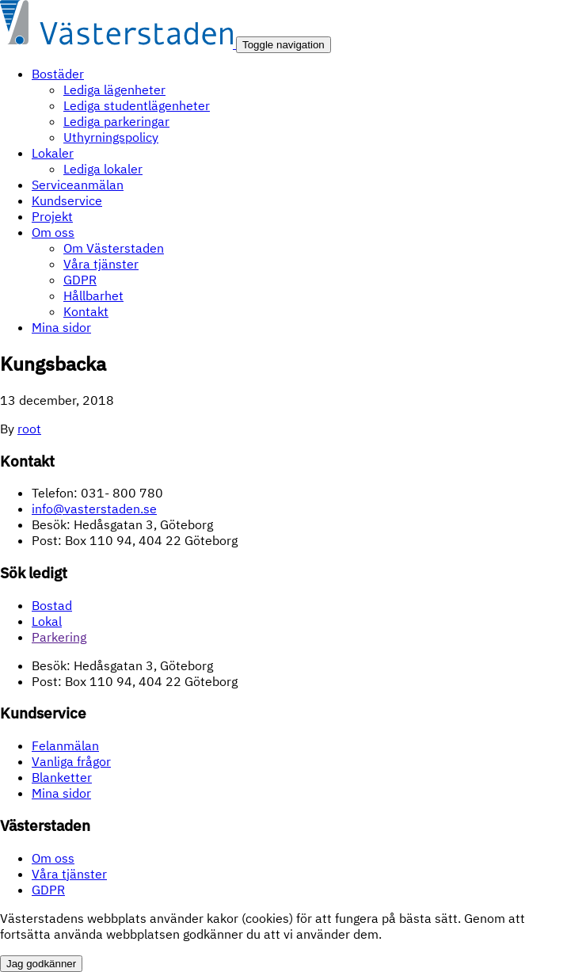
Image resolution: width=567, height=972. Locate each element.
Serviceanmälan (78, 184)
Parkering (59, 637)
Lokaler (53, 153)
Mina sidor (61, 327)
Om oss (53, 232)
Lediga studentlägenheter (136, 105)
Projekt (52, 216)
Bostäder (58, 74)
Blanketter (62, 777)
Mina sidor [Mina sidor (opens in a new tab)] (61, 793)
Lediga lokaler (103, 169)
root (29, 428)
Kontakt (85, 311)
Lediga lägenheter (114, 89)
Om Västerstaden (113, 248)
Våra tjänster (101, 264)
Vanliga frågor (71, 761)
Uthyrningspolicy (110, 137)
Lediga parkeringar (116, 121)
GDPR (80, 280)
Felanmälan (65, 745)
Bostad (52, 605)
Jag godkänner (41, 964)
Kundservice (67, 200)
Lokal (47, 621)
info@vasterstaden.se (94, 508)
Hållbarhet (93, 295)
